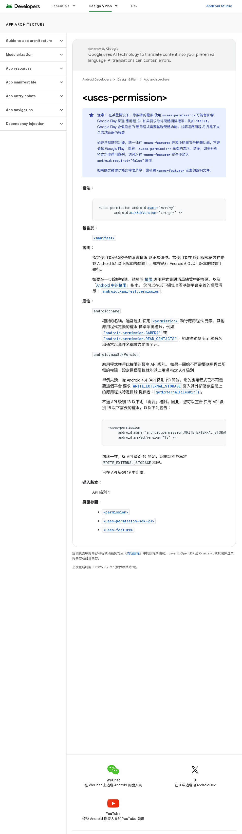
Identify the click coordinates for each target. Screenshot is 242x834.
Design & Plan (127, 79)
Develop (138, 6)
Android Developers (96, 79)
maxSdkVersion (143, 212)
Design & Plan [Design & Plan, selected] (100, 6)
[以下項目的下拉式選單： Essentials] (76, 6)
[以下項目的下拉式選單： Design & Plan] (118, 6)
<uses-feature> (118, 530)
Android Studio (219, 6)
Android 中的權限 (111, 285)
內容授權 (133, 553)
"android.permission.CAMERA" (132, 332)
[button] (29, 41)
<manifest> (104, 238)
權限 (148, 279)
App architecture (25, 24)
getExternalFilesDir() (177, 392)
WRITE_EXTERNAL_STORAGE (157, 386)
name (152, 207)
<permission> (165, 321)
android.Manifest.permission (130, 291)
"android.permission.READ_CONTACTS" (140, 338)
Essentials (61, 6)
